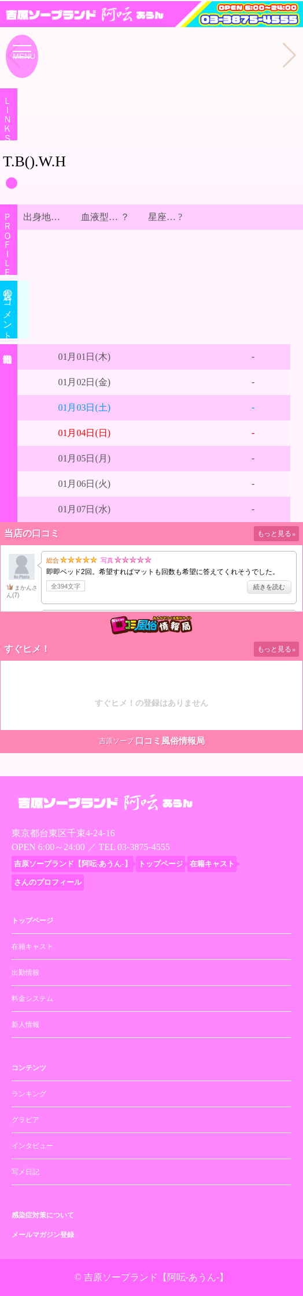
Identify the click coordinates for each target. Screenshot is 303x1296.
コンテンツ (29, 1068)
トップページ (32, 921)
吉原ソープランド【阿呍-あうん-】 (156, 1277)
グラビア (25, 1120)
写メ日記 (25, 1172)
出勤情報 (25, 973)
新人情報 (25, 1025)
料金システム (32, 999)
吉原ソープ (116, 741)
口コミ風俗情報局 (170, 741)
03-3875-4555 (143, 847)
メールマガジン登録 (43, 1235)
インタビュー (32, 1146)
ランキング (29, 1094)
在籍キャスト (32, 947)
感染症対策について (43, 1215)
